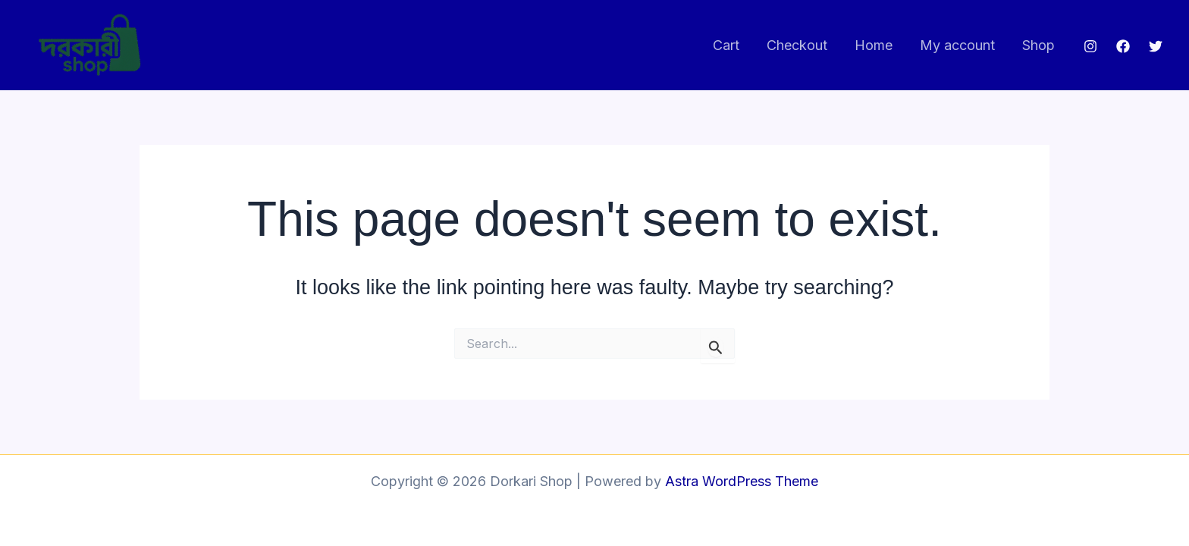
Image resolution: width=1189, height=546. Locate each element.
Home (874, 45)
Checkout (797, 45)
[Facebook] (1123, 46)
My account (957, 45)
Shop (1038, 45)
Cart (726, 45)
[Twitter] (1155, 46)
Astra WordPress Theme (741, 481)
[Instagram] (1090, 46)
